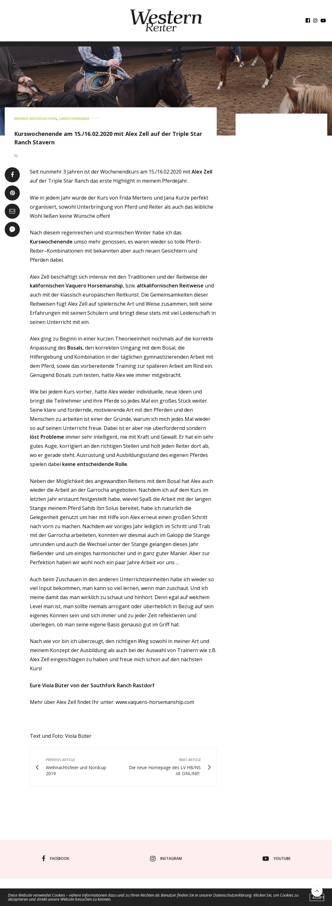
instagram (166, 858)
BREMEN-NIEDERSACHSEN (35, 118)
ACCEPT (318, 899)
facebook (55, 858)
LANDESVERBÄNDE (74, 118)
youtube (277, 858)
